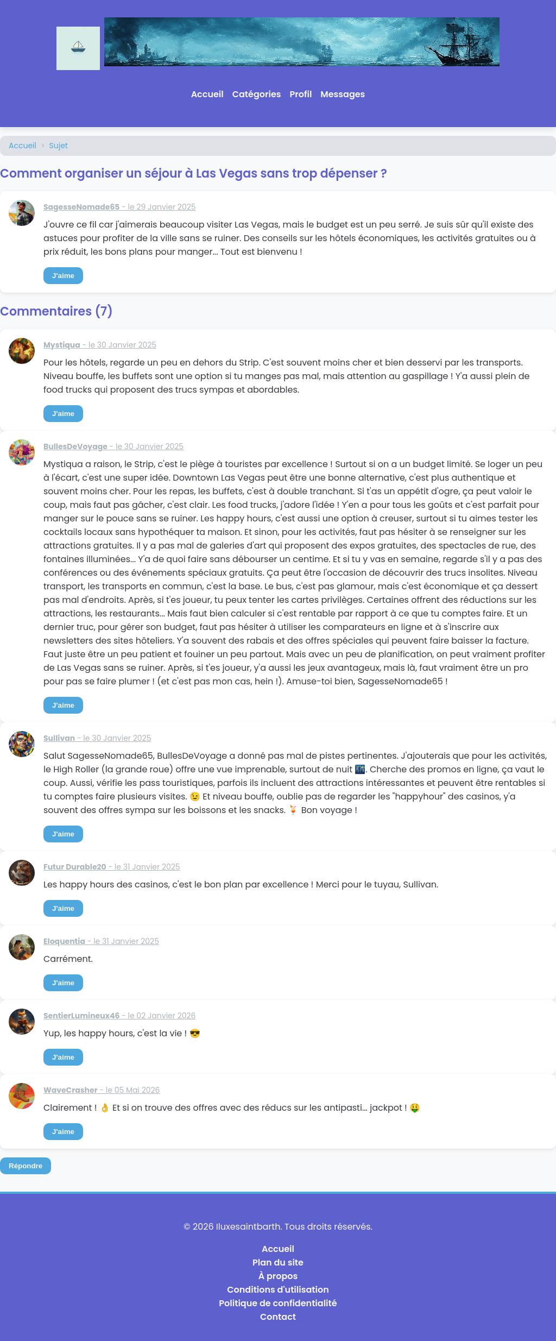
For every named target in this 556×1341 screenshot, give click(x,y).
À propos (278, 1276)
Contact (278, 1317)
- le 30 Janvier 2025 (99, 344)
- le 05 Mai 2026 (101, 1090)
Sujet (58, 145)
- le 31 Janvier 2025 (111, 866)
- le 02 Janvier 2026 (119, 1015)
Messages (342, 94)
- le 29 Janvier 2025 (119, 207)
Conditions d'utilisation (277, 1289)
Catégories (256, 94)
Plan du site (278, 1262)
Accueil (207, 94)
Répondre (25, 1166)
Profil (301, 94)
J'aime (63, 276)
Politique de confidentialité (278, 1303)
